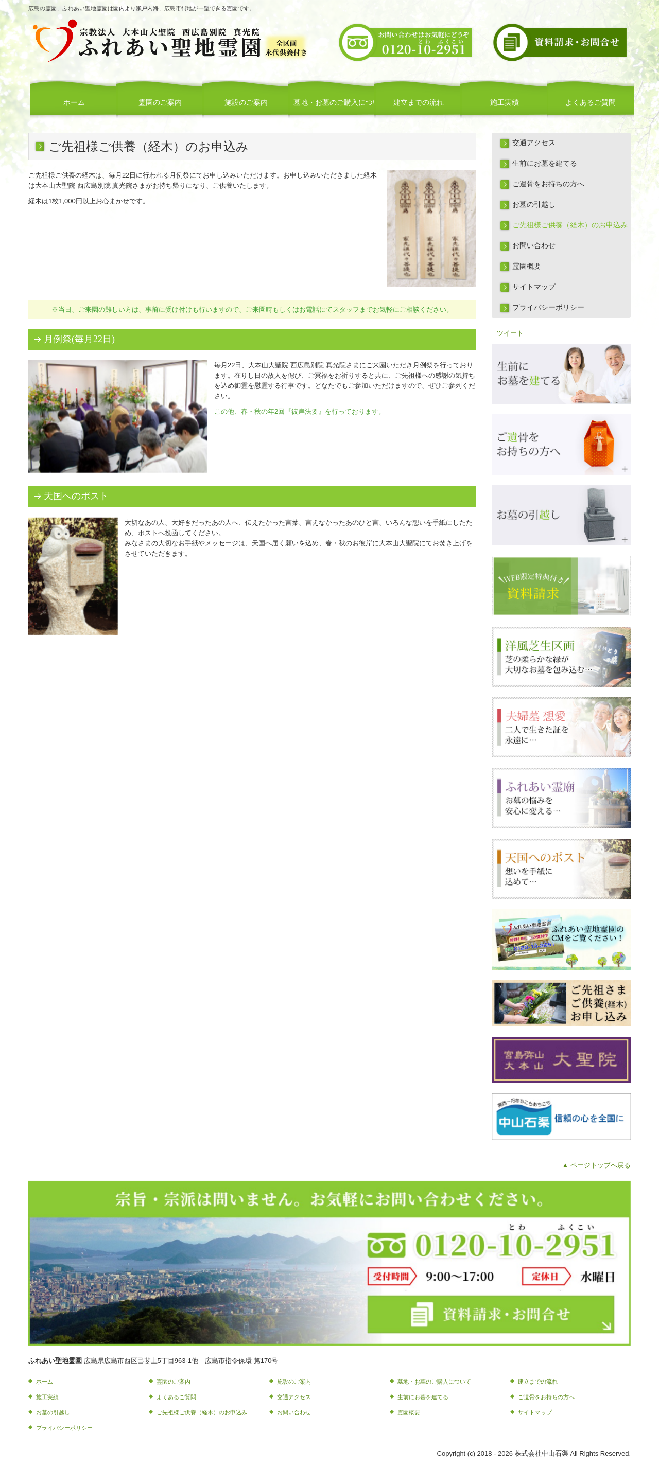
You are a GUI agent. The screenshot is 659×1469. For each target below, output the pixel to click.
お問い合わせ (534, 246)
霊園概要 (526, 266)
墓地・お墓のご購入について (334, 103)
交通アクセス (534, 143)
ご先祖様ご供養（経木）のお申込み (570, 225)
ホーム (74, 103)
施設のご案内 (246, 103)
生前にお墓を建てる (544, 163)
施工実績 (504, 103)
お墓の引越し (534, 204)
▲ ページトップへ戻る (596, 1165)
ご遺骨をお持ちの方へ (548, 184)
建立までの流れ (418, 103)
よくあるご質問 (590, 103)
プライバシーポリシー (548, 307)
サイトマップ (534, 287)
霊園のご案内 (160, 103)
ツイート (510, 333)
